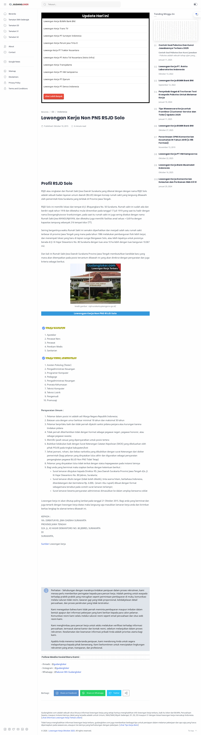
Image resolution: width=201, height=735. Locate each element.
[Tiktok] (26, 729)
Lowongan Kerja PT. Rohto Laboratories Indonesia (173, 68)
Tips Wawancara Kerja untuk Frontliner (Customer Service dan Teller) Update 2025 (177, 111)
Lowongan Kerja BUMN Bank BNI (59, 21)
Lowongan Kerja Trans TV (56, 28)
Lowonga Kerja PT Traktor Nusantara (61, 50)
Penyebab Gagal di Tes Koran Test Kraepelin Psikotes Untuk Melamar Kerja (178, 94)
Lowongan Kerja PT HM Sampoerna (61, 72)
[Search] (81, 4)
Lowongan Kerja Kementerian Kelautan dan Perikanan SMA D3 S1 (178, 180)
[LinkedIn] (22, 729)
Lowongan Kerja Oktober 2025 (62, 730)
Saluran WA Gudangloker (68, 671)
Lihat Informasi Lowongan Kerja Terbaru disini (62, 717)
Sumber (45, 543)
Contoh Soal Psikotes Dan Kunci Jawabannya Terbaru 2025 (176, 47)
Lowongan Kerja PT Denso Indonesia (61, 86)
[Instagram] (9, 729)
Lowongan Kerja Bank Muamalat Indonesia (176, 166)
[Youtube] (18, 729)
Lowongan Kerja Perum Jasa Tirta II (61, 43)
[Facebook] (5, 729)
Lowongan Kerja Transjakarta (58, 64)
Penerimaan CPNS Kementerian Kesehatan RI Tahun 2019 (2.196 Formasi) (176, 139)
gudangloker (60, 664)
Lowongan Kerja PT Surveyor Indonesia (62, 35)
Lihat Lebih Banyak (53, 96)
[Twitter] (13, 729)
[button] (195, 4)
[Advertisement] (97, 153)
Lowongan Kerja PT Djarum (57, 79)
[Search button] (44, 4)
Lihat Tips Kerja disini (129, 725)
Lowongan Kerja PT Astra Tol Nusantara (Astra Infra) (69, 57)
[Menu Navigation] (5, 4)
